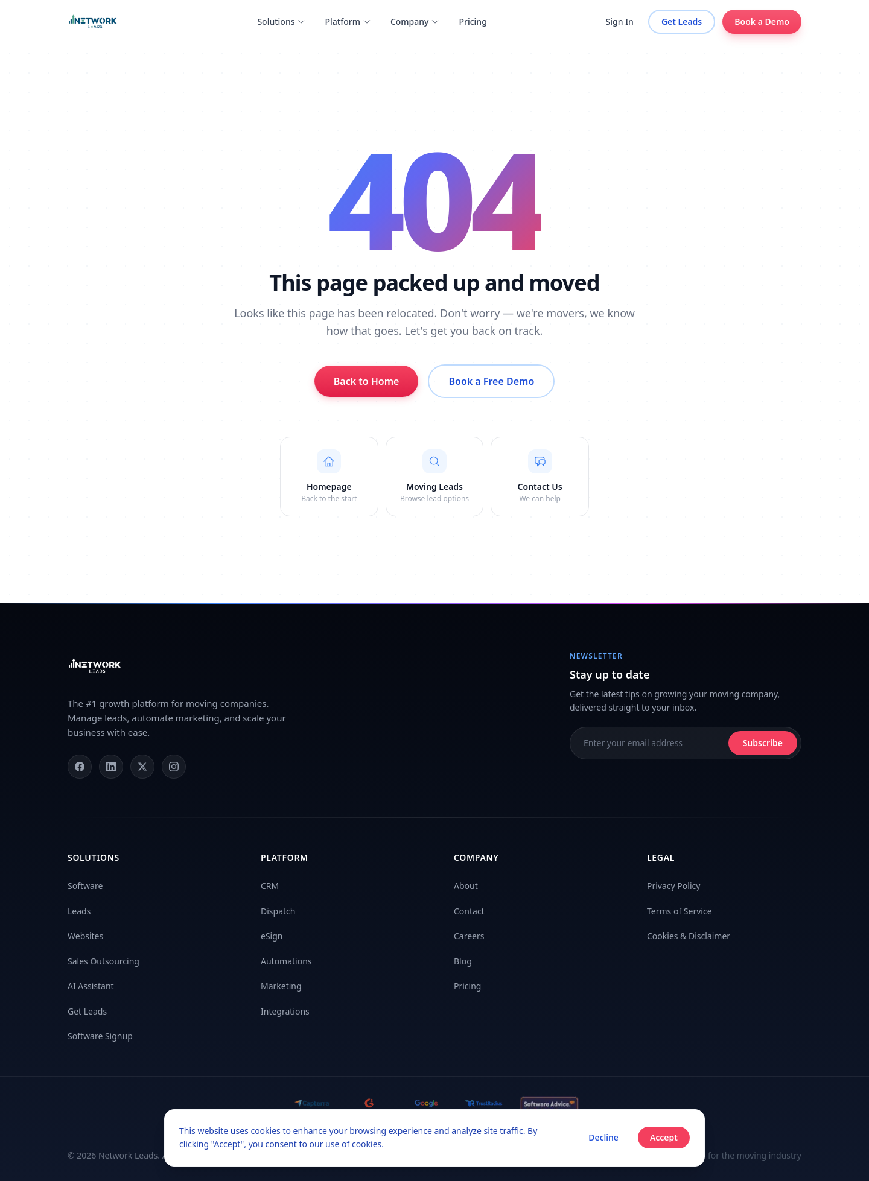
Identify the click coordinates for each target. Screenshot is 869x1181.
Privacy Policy (673, 885)
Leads (79, 911)
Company (415, 21)
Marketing (281, 986)
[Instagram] (174, 767)
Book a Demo (761, 22)
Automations (286, 961)
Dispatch (278, 911)
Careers (469, 936)
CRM (270, 885)
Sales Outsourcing (103, 961)
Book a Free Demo (491, 381)
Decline (603, 1137)
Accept (664, 1137)
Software (85, 885)
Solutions (281, 21)
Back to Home (366, 381)
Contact (469, 911)
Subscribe (763, 743)
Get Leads (681, 21)
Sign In (620, 21)
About (466, 885)
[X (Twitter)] (142, 767)
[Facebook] (80, 767)
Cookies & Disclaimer (688, 936)
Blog (463, 961)
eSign (271, 936)
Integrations (285, 1011)
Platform (348, 21)
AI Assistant (91, 986)
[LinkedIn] (111, 767)
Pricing (472, 21)
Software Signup (100, 1036)
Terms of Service (679, 911)
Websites (85, 936)
